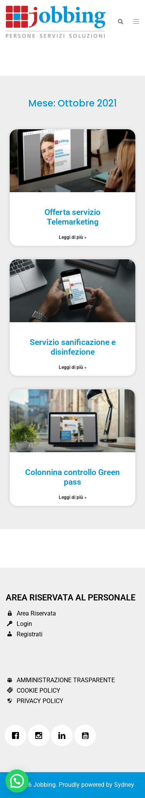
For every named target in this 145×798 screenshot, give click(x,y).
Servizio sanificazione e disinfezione (73, 347)
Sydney (124, 784)
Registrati (24, 634)
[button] (120, 22)
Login (19, 623)
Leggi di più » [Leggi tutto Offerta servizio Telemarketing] (73, 237)
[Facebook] (17, 735)
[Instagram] (40, 735)
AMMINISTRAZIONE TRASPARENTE (60, 680)
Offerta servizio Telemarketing (72, 217)
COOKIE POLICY (33, 690)
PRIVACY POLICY (34, 701)
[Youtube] (87, 735)
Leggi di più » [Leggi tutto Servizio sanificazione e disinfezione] (73, 367)
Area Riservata (31, 613)
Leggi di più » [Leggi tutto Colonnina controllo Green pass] (73, 497)
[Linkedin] (63, 735)
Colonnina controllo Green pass (72, 477)
